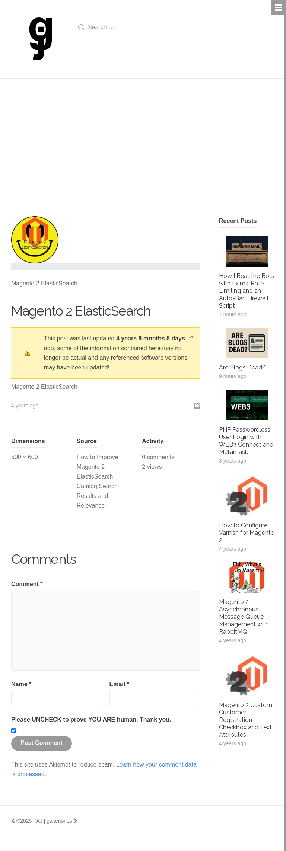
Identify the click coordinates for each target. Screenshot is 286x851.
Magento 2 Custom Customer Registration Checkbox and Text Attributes (245, 719)
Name (21, 684)
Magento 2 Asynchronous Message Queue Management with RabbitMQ (244, 616)
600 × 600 (24, 457)
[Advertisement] (143, 160)
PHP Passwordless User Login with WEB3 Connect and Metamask (246, 440)
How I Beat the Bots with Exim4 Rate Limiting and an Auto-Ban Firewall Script (246, 290)
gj (39, 39)
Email (119, 684)
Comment (26, 584)
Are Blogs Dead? (242, 367)
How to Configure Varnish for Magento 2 (246, 533)
